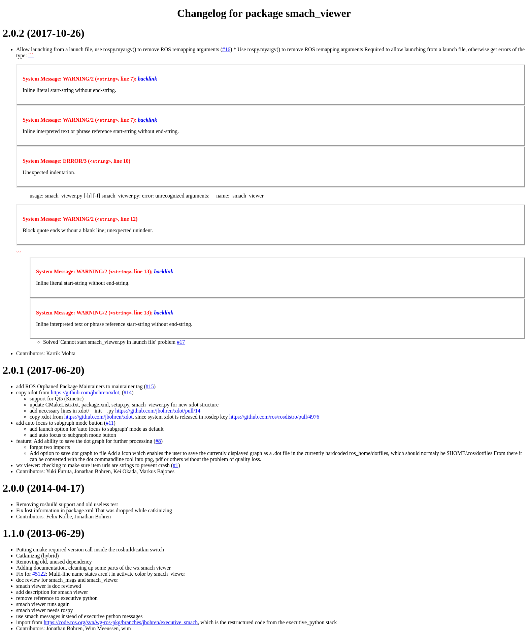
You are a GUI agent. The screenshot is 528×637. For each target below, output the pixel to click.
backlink (147, 79)
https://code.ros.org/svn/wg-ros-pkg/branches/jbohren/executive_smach (121, 622)
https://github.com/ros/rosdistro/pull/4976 (274, 417)
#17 (181, 342)
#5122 (39, 574)
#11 (109, 423)
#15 (150, 386)
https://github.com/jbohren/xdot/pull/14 (157, 411)
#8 (158, 441)
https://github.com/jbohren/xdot (85, 392)
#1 (175, 465)
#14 (128, 392)
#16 (226, 49)
